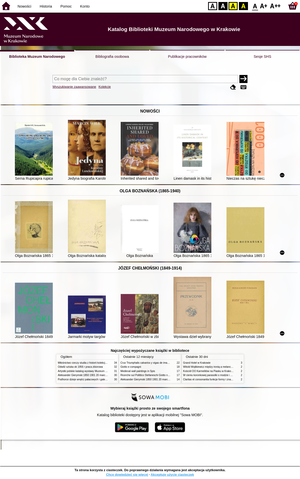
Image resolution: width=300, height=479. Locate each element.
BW (223, 6)
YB (233, 6)
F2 (275, 6)
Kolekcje (104, 87)
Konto (85, 6)
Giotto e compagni (130, 366)
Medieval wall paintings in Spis (137, 371)
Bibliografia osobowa (112, 57)
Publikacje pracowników (187, 57)
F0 (255, 6)
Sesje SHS (262, 57)
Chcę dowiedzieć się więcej (127, 474)
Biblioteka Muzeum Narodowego (37, 57)
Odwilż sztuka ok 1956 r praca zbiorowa (80, 366)
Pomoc (66, 6)
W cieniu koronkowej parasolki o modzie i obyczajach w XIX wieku (220, 375)
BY (243, 6)
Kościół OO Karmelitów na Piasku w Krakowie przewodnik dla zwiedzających (226, 371)
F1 (263, 6)
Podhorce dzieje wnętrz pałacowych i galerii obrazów (87, 379)
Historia (46, 6)
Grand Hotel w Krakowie (197, 362)
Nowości (24, 6)
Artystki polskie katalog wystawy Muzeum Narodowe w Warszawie (95, 371)
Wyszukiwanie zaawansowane (74, 87)
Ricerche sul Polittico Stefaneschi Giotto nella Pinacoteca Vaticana (157, 375)
